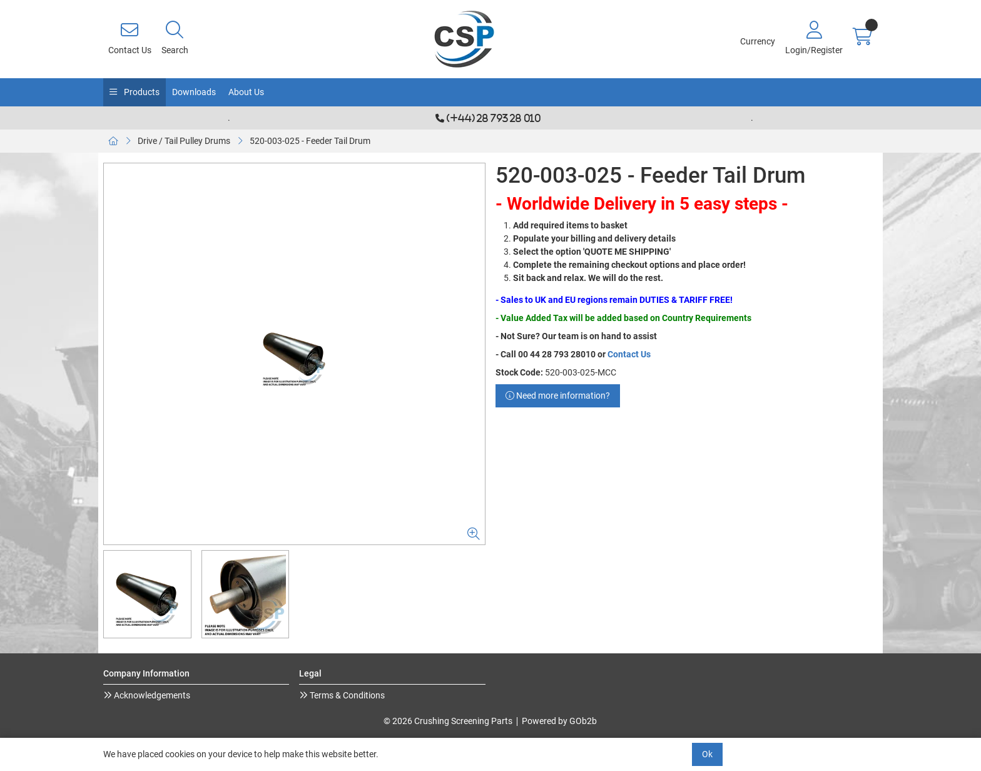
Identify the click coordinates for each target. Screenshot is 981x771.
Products (141, 92)
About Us (246, 92)
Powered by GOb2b (559, 721)
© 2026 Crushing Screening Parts (448, 721)
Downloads (194, 92)
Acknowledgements (151, 695)
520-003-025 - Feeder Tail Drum (310, 141)
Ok (707, 754)
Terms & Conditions (346, 695)
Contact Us (629, 354)
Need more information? (558, 396)
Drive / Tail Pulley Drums (184, 141)
